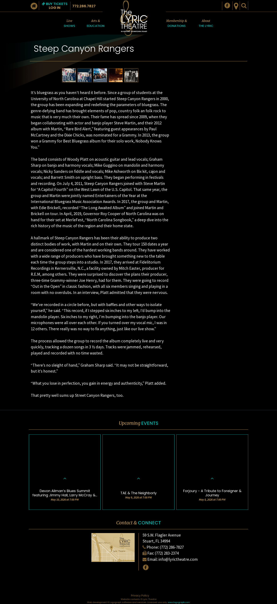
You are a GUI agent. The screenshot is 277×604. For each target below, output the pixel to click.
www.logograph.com (179, 602)
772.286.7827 (84, 6)
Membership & (176, 23)
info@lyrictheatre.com (178, 559)
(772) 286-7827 (172, 547)
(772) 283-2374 (167, 553)
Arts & (95, 23)
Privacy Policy (140, 595)
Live (69, 23)
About (206, 23)
